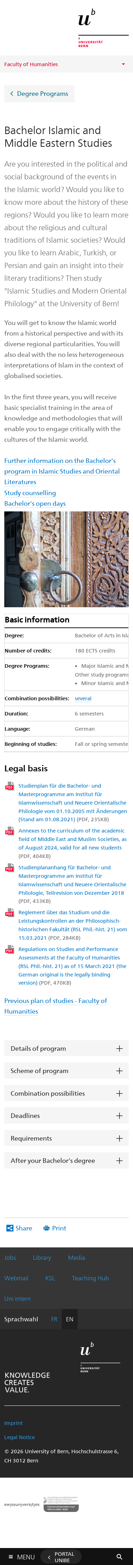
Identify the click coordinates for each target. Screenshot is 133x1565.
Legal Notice (19, 1437)
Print (59, 1227)
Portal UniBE (64, 1557)
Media (76, 1257)
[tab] (66, 1048)
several (83, 698)
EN (69, 1319)
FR (54, 1319)
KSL (50, 1278)
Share (24, 1227)
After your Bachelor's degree (53, 1160)
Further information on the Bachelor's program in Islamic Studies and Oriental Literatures (62, 471)
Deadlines (25, 1115)
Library (42, 1257)
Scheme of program (39, 1070)
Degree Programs (42, 92)
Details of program (38, 1048)
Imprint (13, 1422)
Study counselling (30, 492)
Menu (26, 1555)
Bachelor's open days (35, 503)
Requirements (31, 1138)
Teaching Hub (90, 1278)
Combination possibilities (48, 1093)
